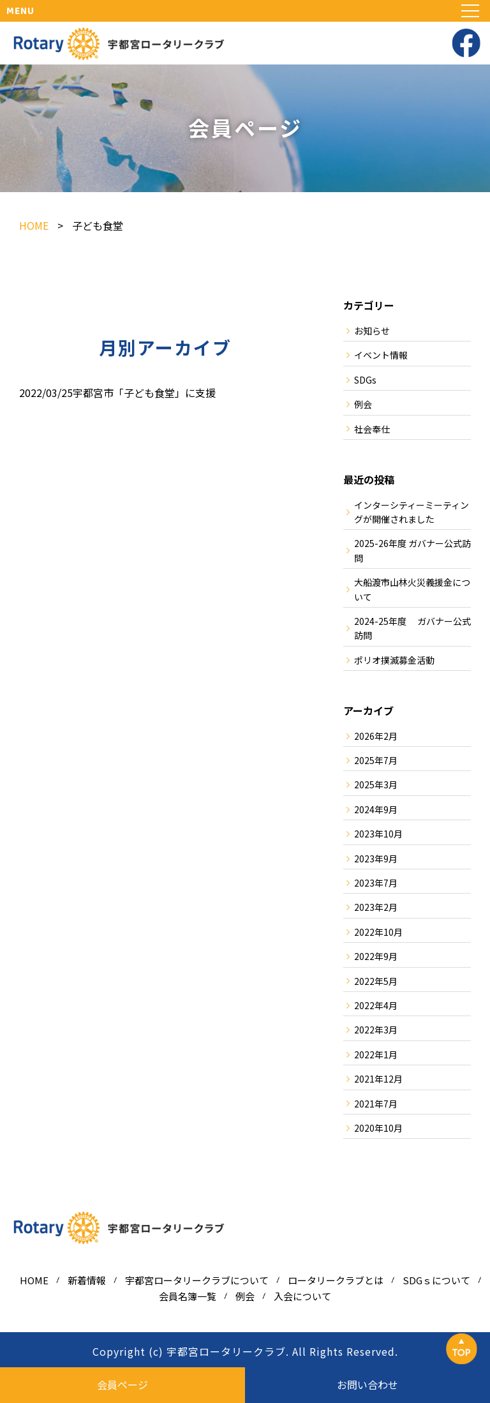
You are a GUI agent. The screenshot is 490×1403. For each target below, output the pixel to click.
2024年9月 (375, 809)
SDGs (365, 379)
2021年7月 (375, 1103)
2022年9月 (375, 956)
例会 (363, 404)
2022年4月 (375, 1005)
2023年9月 (375, 858)
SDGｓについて (436, 1280)
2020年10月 (378, 1128)
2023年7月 (375, 882)
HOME (34, 1280)
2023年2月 (375, 907)
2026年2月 (375, 736)
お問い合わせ (367, 1384)
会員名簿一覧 (187, 1296)
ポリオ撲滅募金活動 (394, 660)
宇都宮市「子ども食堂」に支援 (144, 392)
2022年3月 (375, 1029)
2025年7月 (375, 760)
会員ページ (122, 1384)
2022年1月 (375, 1054)
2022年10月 (378, 932)
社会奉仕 (372, 429)
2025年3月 (375, 784)
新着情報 (87, 1280)
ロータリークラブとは (335, 1280)
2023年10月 (378, 833)
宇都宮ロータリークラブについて (197, 1280)
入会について (302, 1296)
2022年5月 (375, 981)
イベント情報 (381, 355)
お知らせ (372, 330)
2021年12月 (378, 1078)
